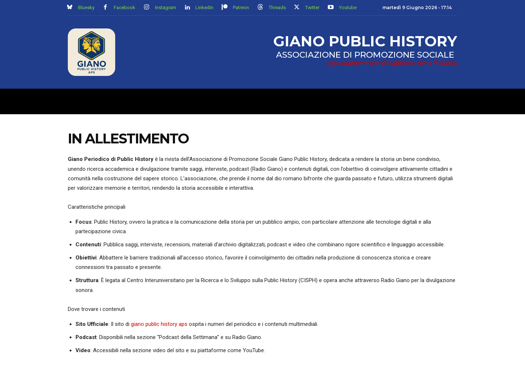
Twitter (312, 7)
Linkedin (204, 7)
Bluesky (86, 7)
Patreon (241, 7)
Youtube (348, 7)
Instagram (165, 7)
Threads (277, 7)
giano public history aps (159, 326)
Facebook (124, 7)
